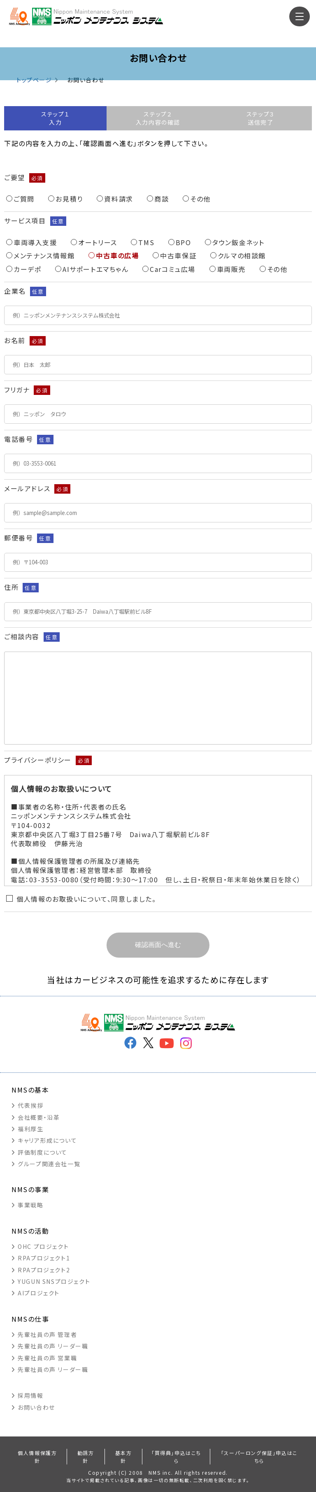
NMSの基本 (30, 1090)
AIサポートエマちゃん (96, 269)
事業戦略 (30, 1205)
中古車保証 (178, 255)
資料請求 (118, 199)
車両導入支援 (35, 242)
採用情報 (30, 1395)
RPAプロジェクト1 (44, 1258)
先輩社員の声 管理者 (47, 1334)
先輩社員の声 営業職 (47, 1358)
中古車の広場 (117, 255)
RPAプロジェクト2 (44, 1270)
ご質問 (24, 199)
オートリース (97, 242)
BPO (183, 242)
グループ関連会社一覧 (49, 1164)
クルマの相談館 (242, 255)
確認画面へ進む (158, 944)
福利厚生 (30, 1129)
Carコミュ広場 (172, 269)
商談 (161, 199)
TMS (146, 242)
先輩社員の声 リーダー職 (53, 1346)
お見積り (69, 199)
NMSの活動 (30, 1231)
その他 (200, 199)
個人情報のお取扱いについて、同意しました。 (86, 899)
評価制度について (42, 1152)
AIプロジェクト (39, 1293)
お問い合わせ (36, 1407)
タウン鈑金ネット (238, 242)
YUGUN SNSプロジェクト (54, 1281)
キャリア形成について (47, 1140)
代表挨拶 (30, 1105)
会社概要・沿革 (39, 1117)
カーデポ (27, 269)
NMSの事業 (30, 1189)
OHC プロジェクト (43, 1246)
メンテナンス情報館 (44, 255)
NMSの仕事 (30, 1319)
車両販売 (231, 269)
